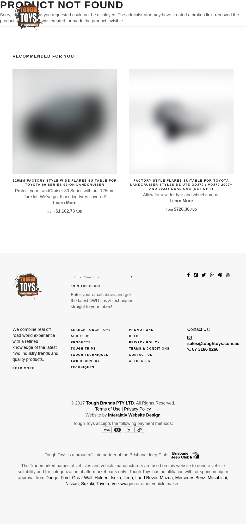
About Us (80, 336)
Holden (101, 477)
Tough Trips (83, 348)
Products (80, 11)
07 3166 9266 (203, 349)
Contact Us (192, 11)
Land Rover (146, 477)
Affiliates (139, 361)
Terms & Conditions (149, 348)
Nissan (72, 483)
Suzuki (87, 483)
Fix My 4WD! (162, 11)
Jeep (128, 477)
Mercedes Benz (190, 477)
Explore (133, 11)
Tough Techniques (90, 355)
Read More (23, 368)
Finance (108, 11)
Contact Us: (198, 329)
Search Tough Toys (91, 330)
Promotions (141, 330)
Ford (65, 477)
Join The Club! (86, 286)
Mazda (166, 477)
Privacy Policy (144, 342)
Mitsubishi (217, 477)
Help (134, 336)
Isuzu (116, 477)
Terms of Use (108, 409)
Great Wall (82, 477)
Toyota (102, 483)
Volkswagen (123, 483)
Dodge (52, 477)
